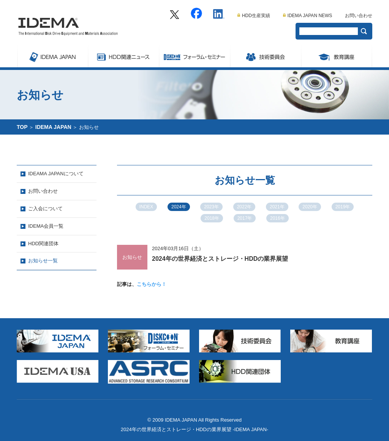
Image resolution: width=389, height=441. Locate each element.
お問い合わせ (358, 15)
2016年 (277, 218)
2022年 (244, 206)
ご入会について (45, 208)
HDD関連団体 (43, 243)
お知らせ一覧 (43, 260)
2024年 (178, 206)
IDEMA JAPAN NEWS (307, 15)
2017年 (244, 218)
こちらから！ (151, 284)
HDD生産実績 (253, 15)
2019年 (342, 206)
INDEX (146, 206)
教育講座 (336, 55)
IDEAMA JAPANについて (56, 173)
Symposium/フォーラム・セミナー (194, 55)
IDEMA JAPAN (52, 55)
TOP (22, 127)
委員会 (265, 55)
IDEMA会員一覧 (45, 226)
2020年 (309, 206)
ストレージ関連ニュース (123, 55)
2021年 (277, 206)
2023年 (211, 206)
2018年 (211, 218)
